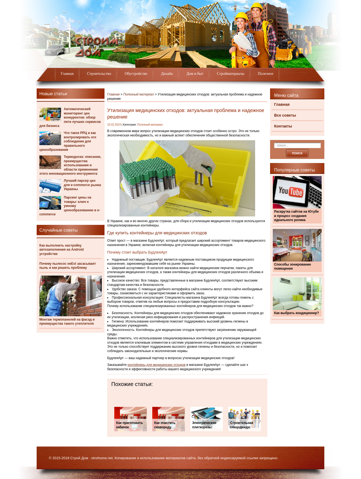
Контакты (283, 126)
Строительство (99, 74)
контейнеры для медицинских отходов (156, 365)
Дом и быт (194, 74)
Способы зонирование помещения (292, 267)
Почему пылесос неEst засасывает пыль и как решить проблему (67, 266)
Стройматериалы (230, 74)
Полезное (265, 74)
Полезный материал (138, 94)
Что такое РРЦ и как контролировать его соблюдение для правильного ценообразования (67, 141)
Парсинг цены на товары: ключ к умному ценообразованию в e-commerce (69, 206)
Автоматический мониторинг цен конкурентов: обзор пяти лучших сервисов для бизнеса (70, 117)
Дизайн (167, 74)
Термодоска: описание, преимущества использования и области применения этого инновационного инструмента (70, 165)
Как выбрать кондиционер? (296, 313)
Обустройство (136, 74)
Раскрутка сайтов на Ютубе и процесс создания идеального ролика (296, 216)
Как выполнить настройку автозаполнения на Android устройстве (61, 250)
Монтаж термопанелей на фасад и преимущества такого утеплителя (67, 322)
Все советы (285, 115)
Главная (67, 74)
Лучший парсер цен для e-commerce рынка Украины (82, 185)
